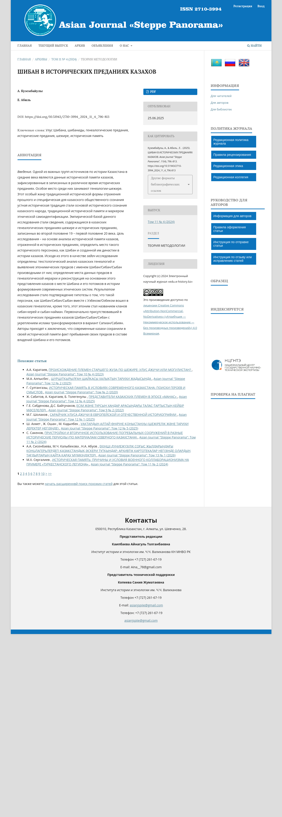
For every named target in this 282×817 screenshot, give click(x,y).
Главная (24, 59)
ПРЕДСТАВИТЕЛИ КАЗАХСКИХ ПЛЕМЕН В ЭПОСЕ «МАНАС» (133, 396)
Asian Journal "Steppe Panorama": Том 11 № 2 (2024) (129, 464)
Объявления (102, 46)
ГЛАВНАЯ (25, 46)
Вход (261, 6)
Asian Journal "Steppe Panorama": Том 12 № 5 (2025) (99, 428)
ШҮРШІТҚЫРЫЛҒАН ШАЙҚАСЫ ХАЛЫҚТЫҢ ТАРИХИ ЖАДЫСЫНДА (101, 379)
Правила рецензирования (232, 154)
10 (42, 473)
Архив (80, 46)
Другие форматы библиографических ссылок (165, 184)
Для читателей (221, 96)
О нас (125, 46)
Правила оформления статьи (229, 229)
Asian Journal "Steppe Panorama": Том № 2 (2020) (81, 392)
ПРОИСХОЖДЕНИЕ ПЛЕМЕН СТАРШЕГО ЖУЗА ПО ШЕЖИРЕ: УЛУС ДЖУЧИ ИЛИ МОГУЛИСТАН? (120, 370)
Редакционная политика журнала (231, 141)
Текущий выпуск (53, 46)
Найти (254, 46)
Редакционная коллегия (230, 177)
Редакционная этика (228, 166)
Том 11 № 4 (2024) (64, 59)
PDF (152, 92)
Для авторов (220, 103)
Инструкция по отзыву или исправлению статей (232, 258)
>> (50, 473)
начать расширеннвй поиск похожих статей (79, 484)
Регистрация (242, 6)
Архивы (41, 59)
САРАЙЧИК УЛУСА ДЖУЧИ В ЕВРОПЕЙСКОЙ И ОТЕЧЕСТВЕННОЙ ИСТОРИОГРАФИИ (113, 414)
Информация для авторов (232, 216)
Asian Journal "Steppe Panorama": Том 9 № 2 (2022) (86, 410)
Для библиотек (221, 109)
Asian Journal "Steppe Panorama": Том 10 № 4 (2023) (65, 374)
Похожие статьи (32, 361)
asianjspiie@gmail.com (146, 605)
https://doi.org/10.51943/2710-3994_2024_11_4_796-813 (67, 117)
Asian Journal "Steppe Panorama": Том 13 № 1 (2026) (136, 455)
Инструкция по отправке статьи (231, 243)
